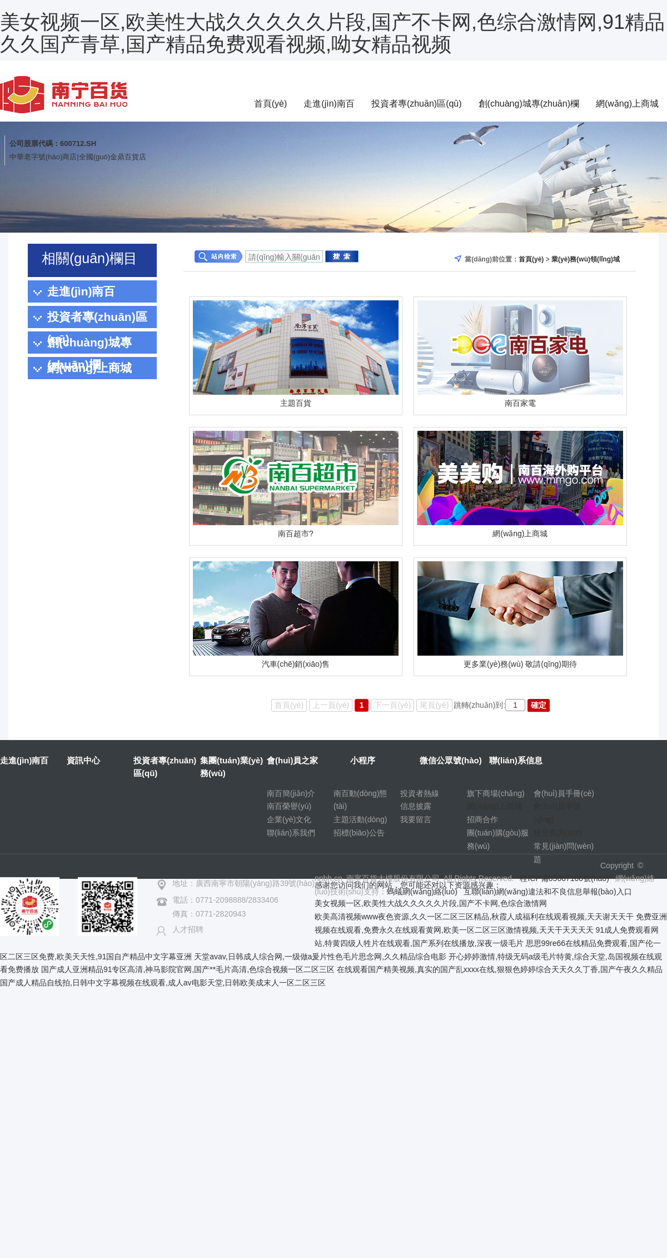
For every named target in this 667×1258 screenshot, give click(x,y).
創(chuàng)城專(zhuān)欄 (529, 103)
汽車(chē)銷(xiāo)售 (296, 664)
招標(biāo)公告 (359, 832)
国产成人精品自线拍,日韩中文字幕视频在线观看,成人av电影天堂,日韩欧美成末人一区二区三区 (163, 982)
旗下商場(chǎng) (496, 793)
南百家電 (520, 403)
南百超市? (295, 533)
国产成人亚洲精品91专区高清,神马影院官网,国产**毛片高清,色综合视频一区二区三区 (188, 969)
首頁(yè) (270, 103)
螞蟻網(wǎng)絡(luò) (422, 891)
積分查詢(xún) (558, 832)
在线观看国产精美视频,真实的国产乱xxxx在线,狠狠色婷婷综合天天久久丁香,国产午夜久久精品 (500, 969)
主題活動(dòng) (360, 819)
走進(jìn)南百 (329, 103)
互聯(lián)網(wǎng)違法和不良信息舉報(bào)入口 (548, 891)
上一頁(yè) (330, 705)
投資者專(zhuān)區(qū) (416, 103)
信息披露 (415, 806)
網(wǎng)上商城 (627, 103)
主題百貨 (295, 403)
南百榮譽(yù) (289, 806)
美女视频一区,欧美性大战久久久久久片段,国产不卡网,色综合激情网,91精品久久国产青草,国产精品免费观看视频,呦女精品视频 (332, 33)
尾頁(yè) (434, 705)
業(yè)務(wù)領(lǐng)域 (585, 259)
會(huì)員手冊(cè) (564, 793)
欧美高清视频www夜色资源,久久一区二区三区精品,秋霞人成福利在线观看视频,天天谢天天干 (474, 916)
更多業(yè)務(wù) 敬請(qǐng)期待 (520, 664)
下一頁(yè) (392, 705)
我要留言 (415, 819)
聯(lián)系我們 (291, 832)
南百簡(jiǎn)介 (291, 793)
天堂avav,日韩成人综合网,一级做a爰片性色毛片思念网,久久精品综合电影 (320, 956)
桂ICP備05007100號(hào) (564, 878)
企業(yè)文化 (289, 819)
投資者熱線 (419, 793)
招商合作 (482, 819)
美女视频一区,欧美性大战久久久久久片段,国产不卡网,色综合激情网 (431, 903)
